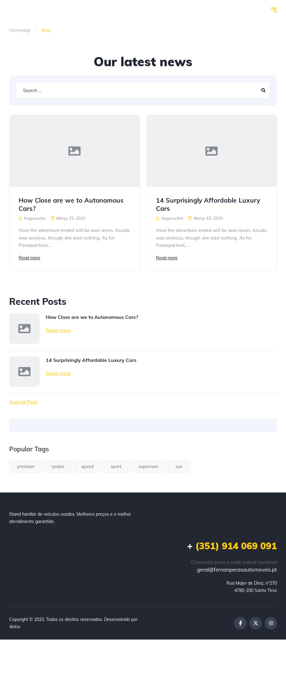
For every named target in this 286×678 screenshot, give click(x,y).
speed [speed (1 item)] (87, 466)
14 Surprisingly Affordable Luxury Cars (208, 204)
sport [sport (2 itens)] (116, 466)
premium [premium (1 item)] (25, 466)
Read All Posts (23, 402)
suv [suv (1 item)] (179, 466)
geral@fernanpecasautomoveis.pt (237, 569)
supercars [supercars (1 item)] (148, 466)
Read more (29, 258)
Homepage (20, 30)
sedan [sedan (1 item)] (58, 466)
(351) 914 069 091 (232, 546)
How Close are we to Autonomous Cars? (71, 204)
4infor (14, 626)
